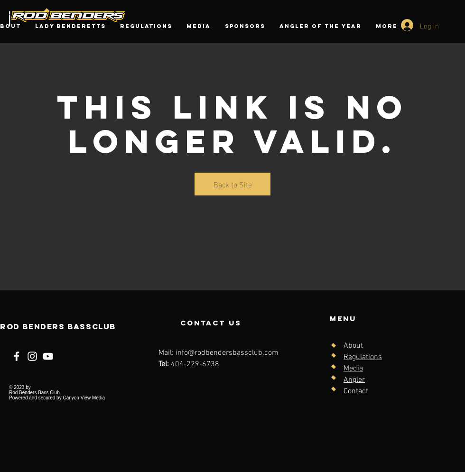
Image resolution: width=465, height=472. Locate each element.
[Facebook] (16, 356)
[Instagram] (32, 356)
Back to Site (233, 184)
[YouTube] (48, 356)
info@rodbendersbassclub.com (227, 353)
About (353, 346)
